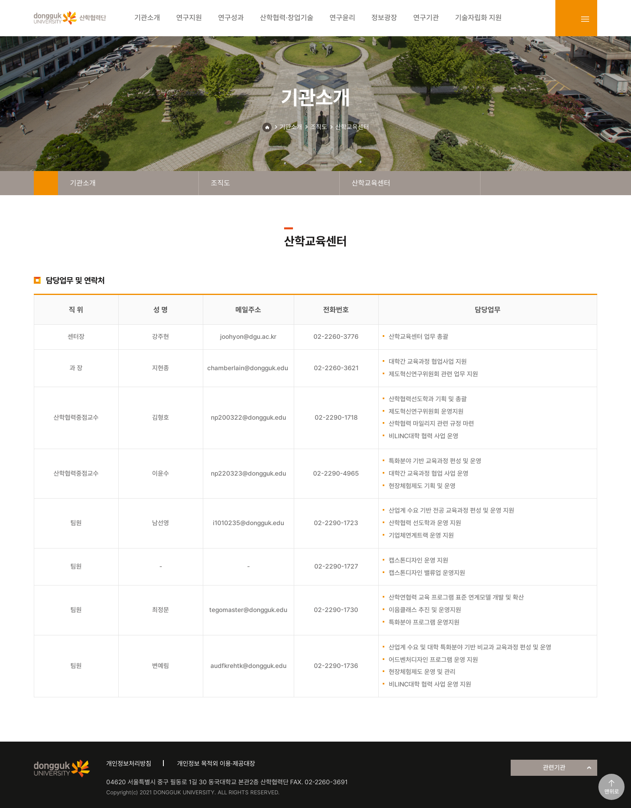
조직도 (318, 127)
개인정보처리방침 (128, 763)
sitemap (585, 19)
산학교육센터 (352, 127)
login (567, 19)
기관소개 (291, 127)
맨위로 (611, 791)
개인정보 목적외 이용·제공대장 (216, 763)
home (46, 183)
